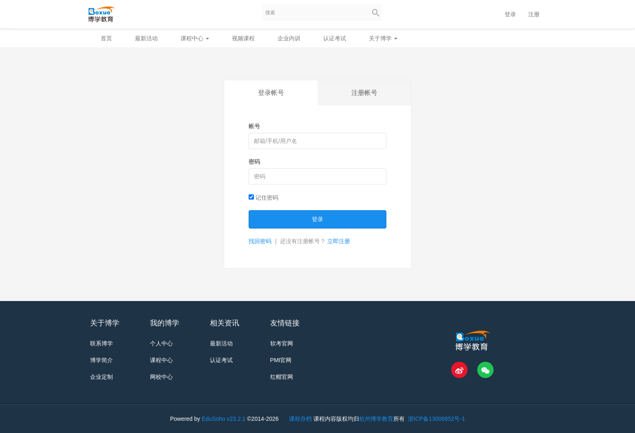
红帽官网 (281, 377)
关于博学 (383, 38)
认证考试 (334, 38)
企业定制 (101, 377)
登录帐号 (271, 92)
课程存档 (300, 418)
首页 (106, 38)
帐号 (254, 126)
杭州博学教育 (376, 418)
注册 (534, 14)
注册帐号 (364, 92)
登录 (510, 14)
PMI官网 (281, 360)
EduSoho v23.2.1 (223, 418)
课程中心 (195, 38)
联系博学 (101, 343)
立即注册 (338, 241)
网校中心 (161, 377)
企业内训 (289, 38)
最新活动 (146, 38)
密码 (254, 161)
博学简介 (101, 360)
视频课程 (243, 38)
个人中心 (161, 343)
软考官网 (281, 343)
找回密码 (260, 241)
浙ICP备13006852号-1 (435, 418)
